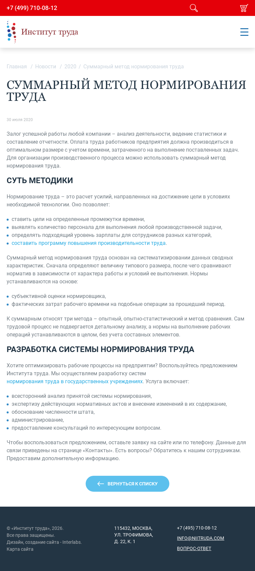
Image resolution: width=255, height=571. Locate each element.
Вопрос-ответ (194, 548)
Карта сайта (20, 549)
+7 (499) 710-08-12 (32, 8)
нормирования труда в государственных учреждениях (75, 381)
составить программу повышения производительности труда (89, 243)
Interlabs (71, 542)
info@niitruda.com (200, 538)
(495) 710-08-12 (199, 528)
